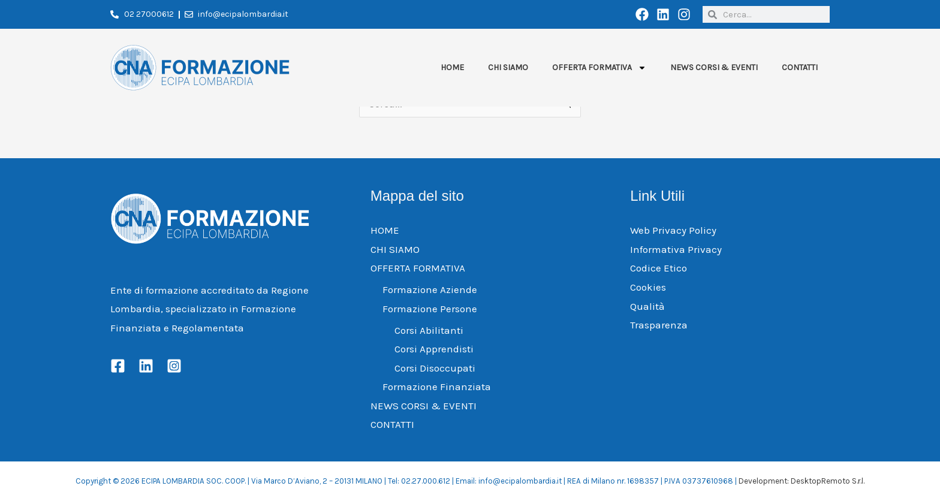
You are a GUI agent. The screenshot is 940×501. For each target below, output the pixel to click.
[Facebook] (117, 365)
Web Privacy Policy (673, 230)
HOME (452, 67)
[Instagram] (174, 365)
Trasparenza (659, 325)
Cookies (648, 287)
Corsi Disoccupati (434, 368)
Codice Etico (658, 268)
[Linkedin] (145, 365)
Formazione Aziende (429, 289)
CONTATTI (800, 67)
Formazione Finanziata (436, 387)
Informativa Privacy (676, 249)
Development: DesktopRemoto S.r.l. (801, 480)
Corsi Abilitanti (428, 330)
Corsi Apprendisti (434, 349)
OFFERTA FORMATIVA (599, 68)
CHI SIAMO (508, 67)
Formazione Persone (429, 309)
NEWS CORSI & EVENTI (714, 67)
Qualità (647, 306)
